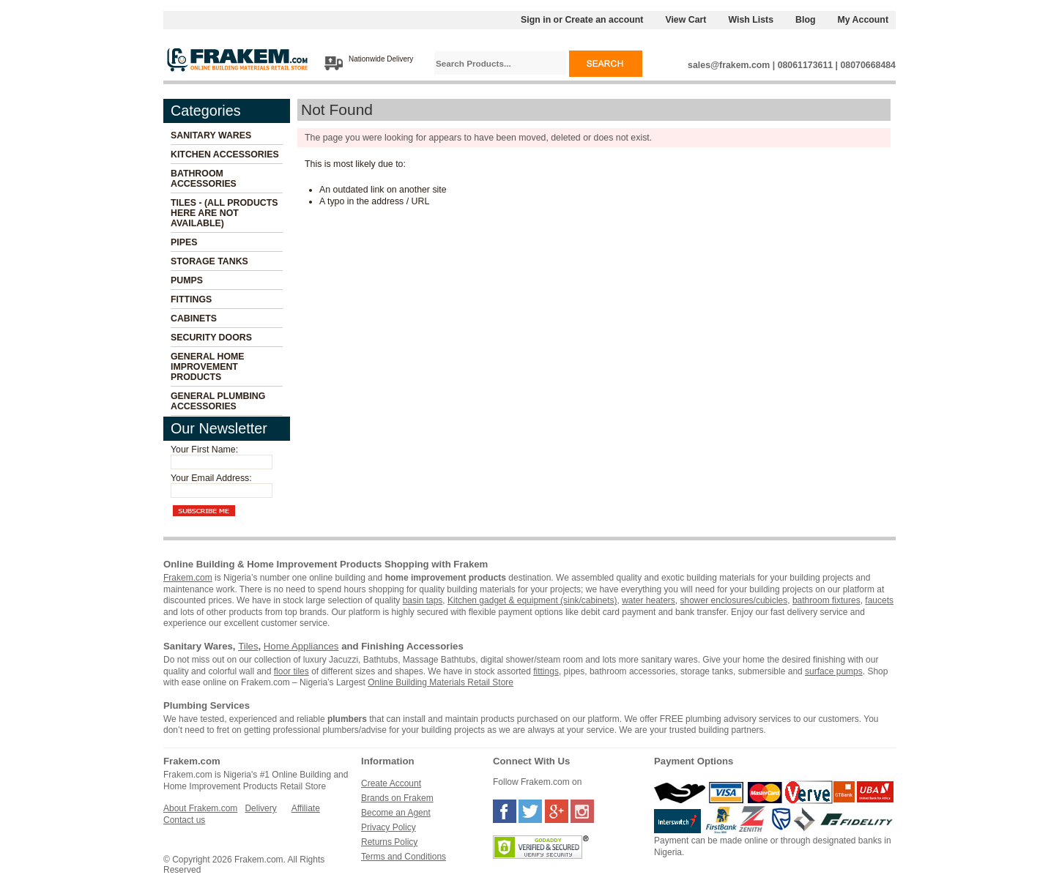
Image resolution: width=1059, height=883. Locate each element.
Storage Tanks (209, 261)
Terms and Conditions (403, 857)
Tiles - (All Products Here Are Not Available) (224, 213)
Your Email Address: (211, 478)
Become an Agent (396, 813)
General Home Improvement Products (208, 366)
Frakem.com (187, 578)
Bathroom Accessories (204, 178)
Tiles (248, 646)
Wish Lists (750, 20)
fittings (546, 671)
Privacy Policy (388, 827)
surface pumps (834, 671)
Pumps (187, 280)
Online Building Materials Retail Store (440, 682)
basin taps (423, 600)
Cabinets (194, 318)
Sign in (536, 20)
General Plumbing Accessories (218, 401)
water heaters (648, 600)
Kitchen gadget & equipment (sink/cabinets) (532, 600)
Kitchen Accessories (225, 154)
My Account (863, 20)
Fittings (191, 299)
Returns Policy (389, 842)
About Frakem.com (200, 808)
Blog (805, 20)
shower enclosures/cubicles (734, 600)
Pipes (184, 242)
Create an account (604, 20)
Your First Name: (204, 449)
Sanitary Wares (211, 135)
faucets (879, 600)
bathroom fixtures (826, 600)
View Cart (685, 20)
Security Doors (211, 337)
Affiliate (305, 808)
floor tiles (291, 671)
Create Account (391, 783)
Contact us (184, 820)
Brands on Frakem (397, 798)
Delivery (260, 808)
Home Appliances (301, 646)
